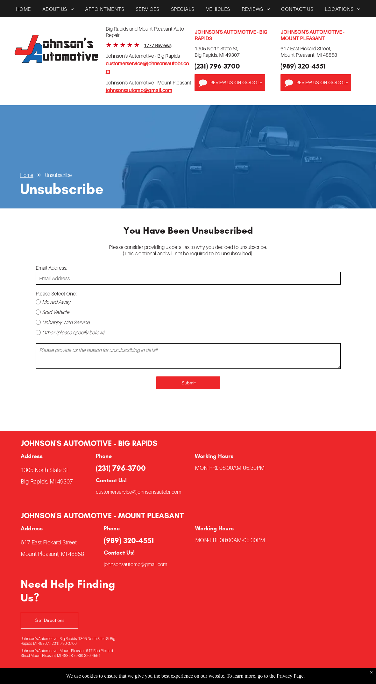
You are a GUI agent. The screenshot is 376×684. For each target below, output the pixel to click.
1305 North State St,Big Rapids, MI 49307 (217, 51)
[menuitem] (23, 10)
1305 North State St (44, 470)
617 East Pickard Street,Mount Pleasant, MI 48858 (308, 51)
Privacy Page (290, 676)
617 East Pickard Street (49, 542)
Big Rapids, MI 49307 (47, 481)
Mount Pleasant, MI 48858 (52, 553)
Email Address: (51, 268)
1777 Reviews (157, 45)
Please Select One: (56, 293)
